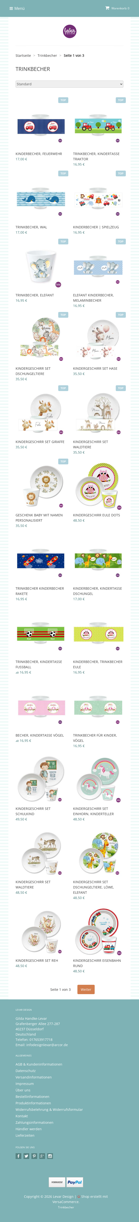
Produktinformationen (33, 1103)
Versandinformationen (34, 1077)
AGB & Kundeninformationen (39, 1064)
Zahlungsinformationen (34, 1122)
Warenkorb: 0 (117, 8)
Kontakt (22, 1116)
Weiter (86, 989)
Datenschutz (26, 1070)
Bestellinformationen (32, 1096)
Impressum (25, 1083)
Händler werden (29, 1129)
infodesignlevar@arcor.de (47, 1045)
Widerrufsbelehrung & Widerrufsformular (49, 1109)
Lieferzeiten (25, 1135)
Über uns (23, 1090)
